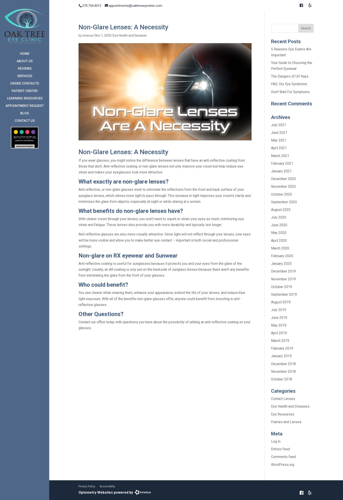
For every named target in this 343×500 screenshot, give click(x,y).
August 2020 (280, 210)
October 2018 (281, 379)
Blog (24, 113)
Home (24, 54)
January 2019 (281, 356)
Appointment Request (24, 106)
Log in (275, 441)
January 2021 (281, 171)
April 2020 (279, 241)
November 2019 (283, 279)
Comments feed (283, 457)
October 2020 (281, 194)
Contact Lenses (283, 399)
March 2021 (280, 156)
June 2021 (279, 133)
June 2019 (279, 318)
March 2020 (280, 248)
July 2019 (278, 310)
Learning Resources (24, 98)
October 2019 (281, 287)
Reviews (25, 69)
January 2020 (281, 263)
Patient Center (25, 91)
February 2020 (282, 256)
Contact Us (25, 121)
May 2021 (278, 140)
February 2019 (282, 348)
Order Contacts (24, 83)
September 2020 (284, 202)
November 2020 (283, 186)
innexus (87, 35)
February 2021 (282, 163)
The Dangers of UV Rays (289, 76)
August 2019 (280, 302)
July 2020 (278, 217)
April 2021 (279, 148)
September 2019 (284, 294)
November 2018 (283, 371)
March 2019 (280, 341)
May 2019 (278, 325)
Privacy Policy (87, 486)
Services (24, 76)
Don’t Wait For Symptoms (290, 92)
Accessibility (107, 486)
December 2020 (283, 179)
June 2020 (279, 225)
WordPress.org (282, 465)
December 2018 (283, 364)
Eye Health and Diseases (130, 35)
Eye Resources (282, 414)
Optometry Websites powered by (106, 492)
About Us (25, 61)
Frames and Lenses (286, 422)
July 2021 (278, 125)
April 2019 (279, 333)
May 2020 (278, 233)
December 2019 (283, 271)
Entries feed (280, 449)
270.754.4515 (91, 6)
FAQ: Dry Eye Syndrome (289, 84)
